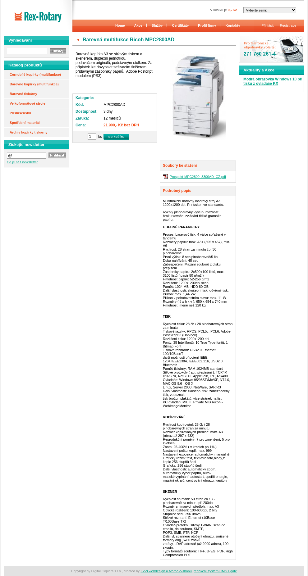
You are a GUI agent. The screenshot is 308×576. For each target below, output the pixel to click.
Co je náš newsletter (22, 162)
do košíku (116, 136)
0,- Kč (232, 10)
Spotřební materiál (25, 123)
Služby (157, 25)
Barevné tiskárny (23, 94)
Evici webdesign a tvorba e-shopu (165, 571)
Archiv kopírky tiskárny (29, 132)
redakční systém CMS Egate (215, 571)
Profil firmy (207, 25)
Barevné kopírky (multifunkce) (34, 84)
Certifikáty (180, 25)
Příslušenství (20, 113)
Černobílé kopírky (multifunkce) (35, 74)
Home (120, 25)
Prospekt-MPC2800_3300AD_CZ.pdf (198, 177)
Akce (138, 25)
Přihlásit (267, 25)
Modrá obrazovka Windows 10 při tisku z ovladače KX (272, 81)
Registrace (288, 25)
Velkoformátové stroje (27, 103)
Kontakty (233, 25)
